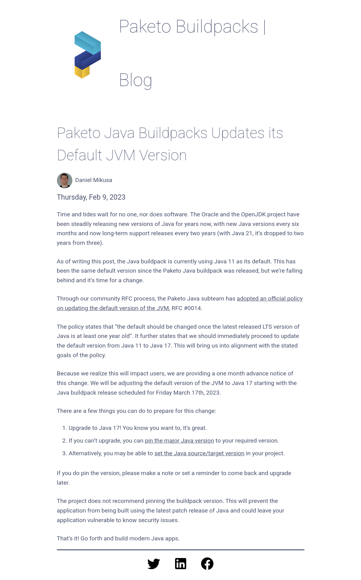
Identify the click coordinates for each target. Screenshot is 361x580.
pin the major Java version (179, 440)
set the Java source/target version (199, 453)
